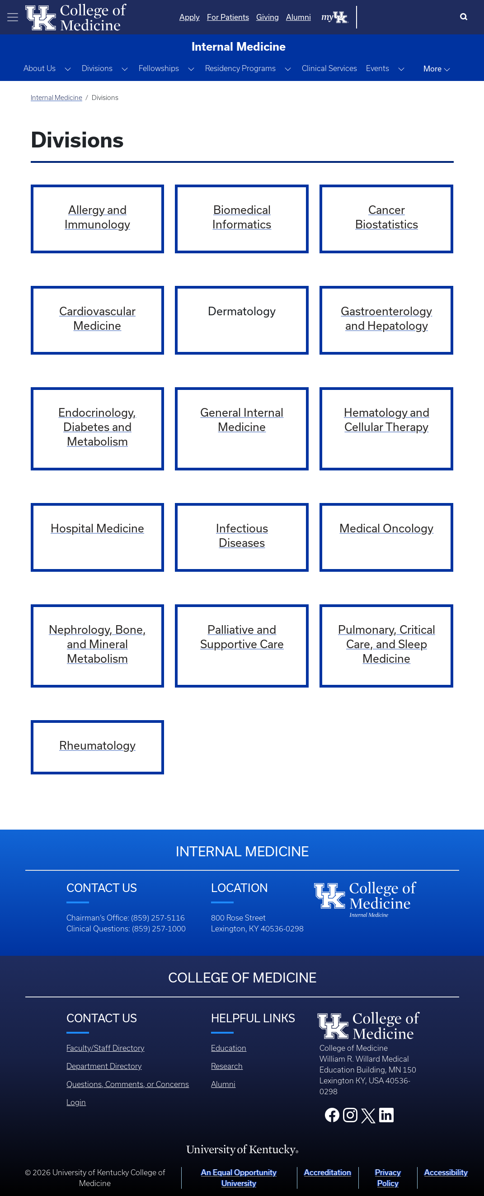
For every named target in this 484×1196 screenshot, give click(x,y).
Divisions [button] (97, 68)
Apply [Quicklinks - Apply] (281, 17)
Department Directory (103, 1066)
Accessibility (446, 1172)
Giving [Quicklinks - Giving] (359, 17)
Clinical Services (329, 68)
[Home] (76, 16)
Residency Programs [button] (240, 68)
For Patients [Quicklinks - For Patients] (319, 17)
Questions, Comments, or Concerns (127, 1084)
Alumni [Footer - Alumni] (223, 1084)
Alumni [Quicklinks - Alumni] (389, 17)
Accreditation (327, 1172)
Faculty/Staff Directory (105, 1048)
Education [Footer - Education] (228, 1048)
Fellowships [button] (159, 68)
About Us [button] (39, 68)
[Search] (465, 17)
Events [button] (377, 68)
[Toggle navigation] (12, 17)
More (437, 68)
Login (76, 1102)
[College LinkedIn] (386, 1118)
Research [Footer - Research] (227, 1066)
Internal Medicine (56, 97)
